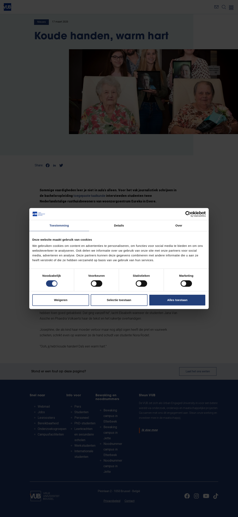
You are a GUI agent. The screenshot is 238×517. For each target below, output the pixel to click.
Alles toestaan (177, 300)
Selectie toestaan (119, 300)
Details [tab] (119, 225)
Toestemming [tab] (59, 225)
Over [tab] (178, 225)
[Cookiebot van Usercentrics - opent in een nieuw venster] (188, 214)
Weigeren (60, 300)
